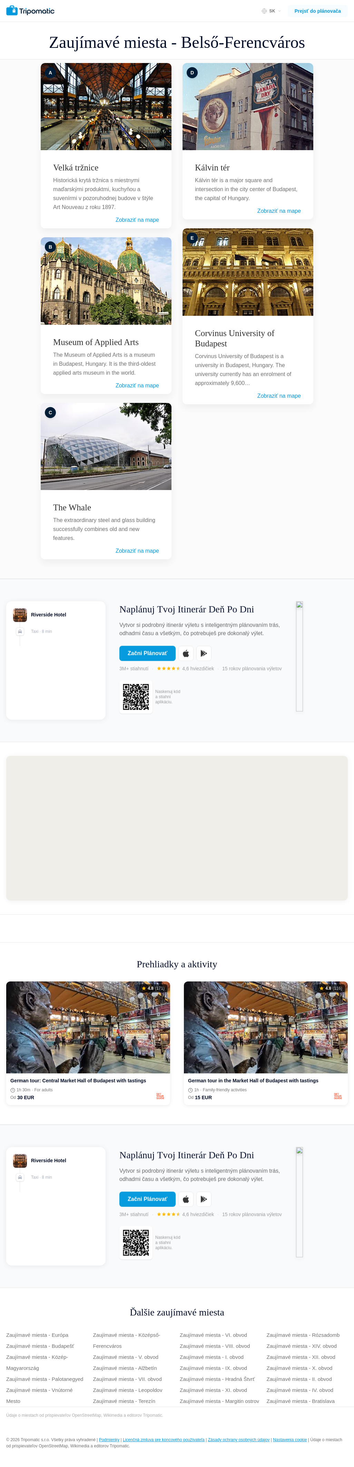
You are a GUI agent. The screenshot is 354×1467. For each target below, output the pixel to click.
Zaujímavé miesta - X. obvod (300, 1368)
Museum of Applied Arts (96, 342)
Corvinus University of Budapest (235, 338)
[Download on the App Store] (186, 658)
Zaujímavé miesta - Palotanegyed (44, 1379)
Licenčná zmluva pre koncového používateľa (164, 1439)
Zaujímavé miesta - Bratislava (301, 1401)
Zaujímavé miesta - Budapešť (40, 1346)
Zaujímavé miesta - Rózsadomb (303, 1335)
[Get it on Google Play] (204, 658)
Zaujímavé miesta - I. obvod (212, 1357)
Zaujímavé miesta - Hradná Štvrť (217, 1379)
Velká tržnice (75, 167)
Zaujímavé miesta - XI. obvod (213, 1390)
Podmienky (109, 1439)
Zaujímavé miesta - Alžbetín (125, 1368)
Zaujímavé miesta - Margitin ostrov (219, 1401)
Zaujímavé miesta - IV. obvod (300, 1390)
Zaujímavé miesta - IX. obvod (213, 1368)
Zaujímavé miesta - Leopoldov (128, 1390)
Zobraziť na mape (137, 220)
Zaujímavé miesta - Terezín (124, 1401)
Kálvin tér (212, 167)
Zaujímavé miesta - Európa (37, 1335)
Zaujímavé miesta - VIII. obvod (215, 1346)
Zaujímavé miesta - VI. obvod (213, 1335)
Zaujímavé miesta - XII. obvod (301, 1357)
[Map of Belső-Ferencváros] (177, 828)
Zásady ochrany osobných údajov (239, 1439)
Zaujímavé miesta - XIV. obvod (302, 1346)
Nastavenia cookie (290, 1439)
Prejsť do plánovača (318, 11)
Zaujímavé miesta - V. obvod (126, 1357)
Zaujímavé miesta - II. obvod (299, 1379)
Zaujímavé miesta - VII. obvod (127, 1379)
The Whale (72, 507)
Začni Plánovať (147, 659)
